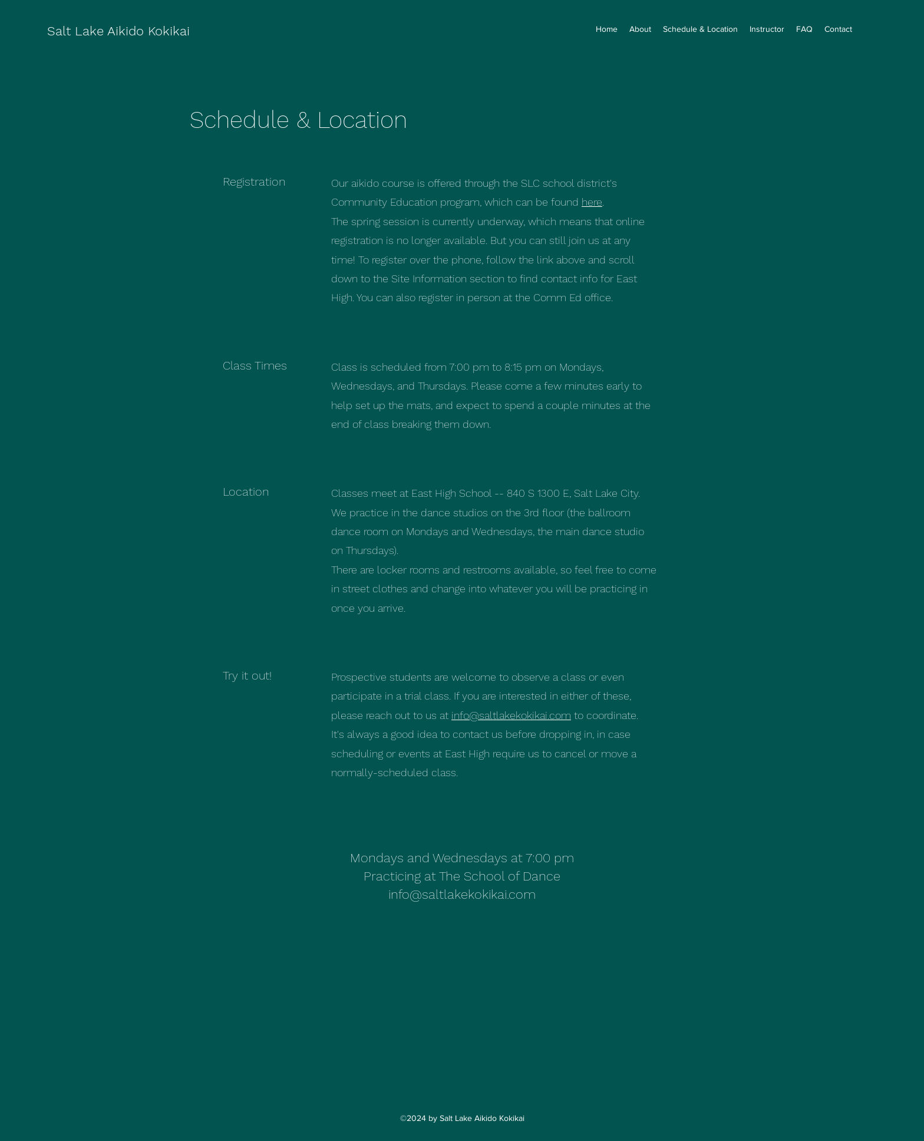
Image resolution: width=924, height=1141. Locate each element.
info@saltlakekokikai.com (511, 715)
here (592, 202)
